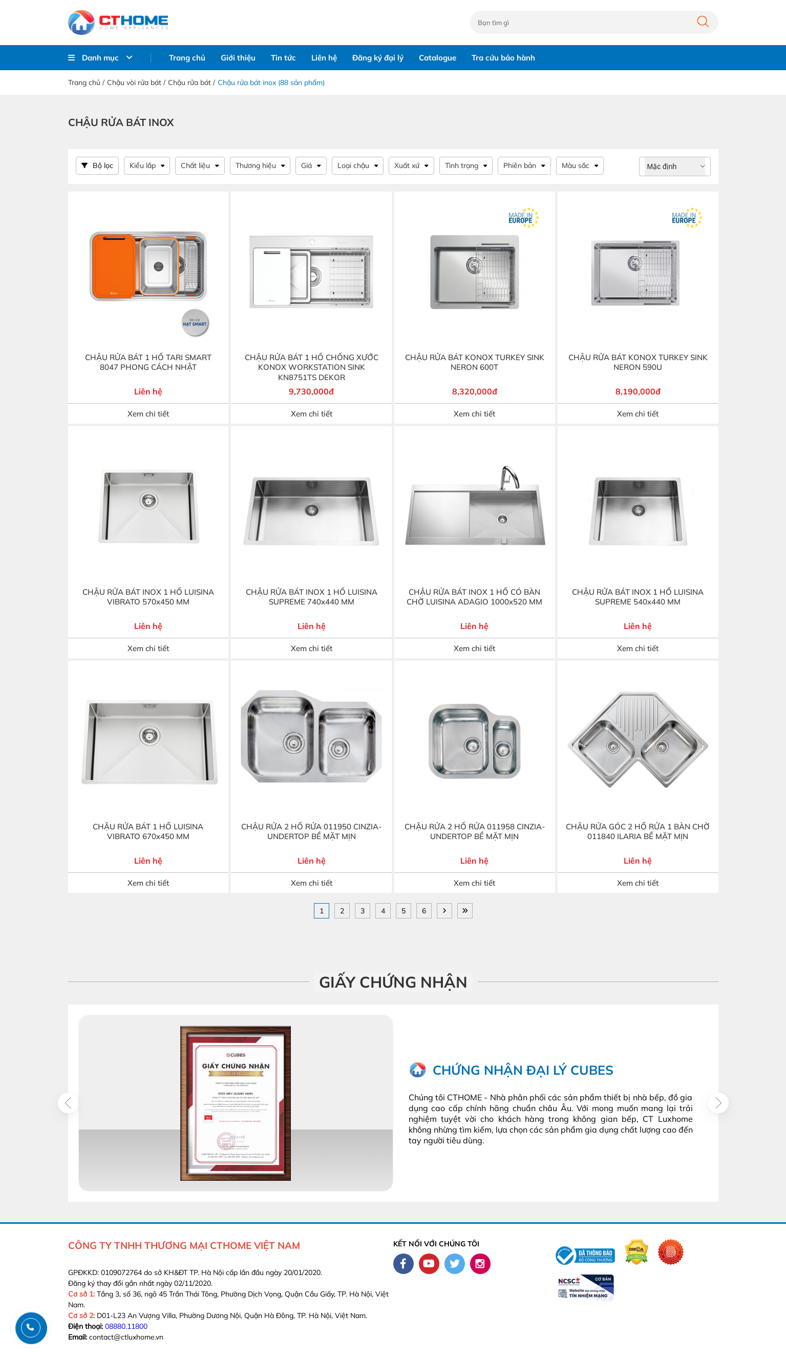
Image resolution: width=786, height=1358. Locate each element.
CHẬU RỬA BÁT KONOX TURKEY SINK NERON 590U (638, 362)
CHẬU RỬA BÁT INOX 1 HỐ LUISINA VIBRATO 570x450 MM (148, 597)
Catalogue (437, 57)
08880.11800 (126, 1326)
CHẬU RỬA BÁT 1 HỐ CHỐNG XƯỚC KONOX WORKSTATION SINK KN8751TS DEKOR (311, 367)
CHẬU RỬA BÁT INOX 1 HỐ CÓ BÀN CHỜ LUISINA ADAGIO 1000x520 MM (474, 597)
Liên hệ (324, 57)
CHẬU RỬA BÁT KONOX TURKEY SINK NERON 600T (474, 362)
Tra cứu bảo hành (503, 57)
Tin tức (283, 57)
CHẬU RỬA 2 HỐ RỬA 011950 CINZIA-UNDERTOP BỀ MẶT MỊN (311, 832)
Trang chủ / (86, 82)
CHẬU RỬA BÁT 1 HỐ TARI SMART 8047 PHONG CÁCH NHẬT (148, 362)
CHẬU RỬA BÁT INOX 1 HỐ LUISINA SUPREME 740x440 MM (311, 597)
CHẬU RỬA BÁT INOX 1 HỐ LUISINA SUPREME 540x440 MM (638, 597)
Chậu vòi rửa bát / (136, 82)
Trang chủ (187, 57)
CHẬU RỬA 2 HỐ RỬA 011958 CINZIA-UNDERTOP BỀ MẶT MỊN (475, 832)
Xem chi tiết (148, 414)
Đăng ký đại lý (377, 57)
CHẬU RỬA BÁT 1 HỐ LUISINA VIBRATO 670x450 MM (148, 832)
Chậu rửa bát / (191, 82)
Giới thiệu (238, 57)
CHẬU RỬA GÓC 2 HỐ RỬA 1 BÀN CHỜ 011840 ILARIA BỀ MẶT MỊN (638, 832)
